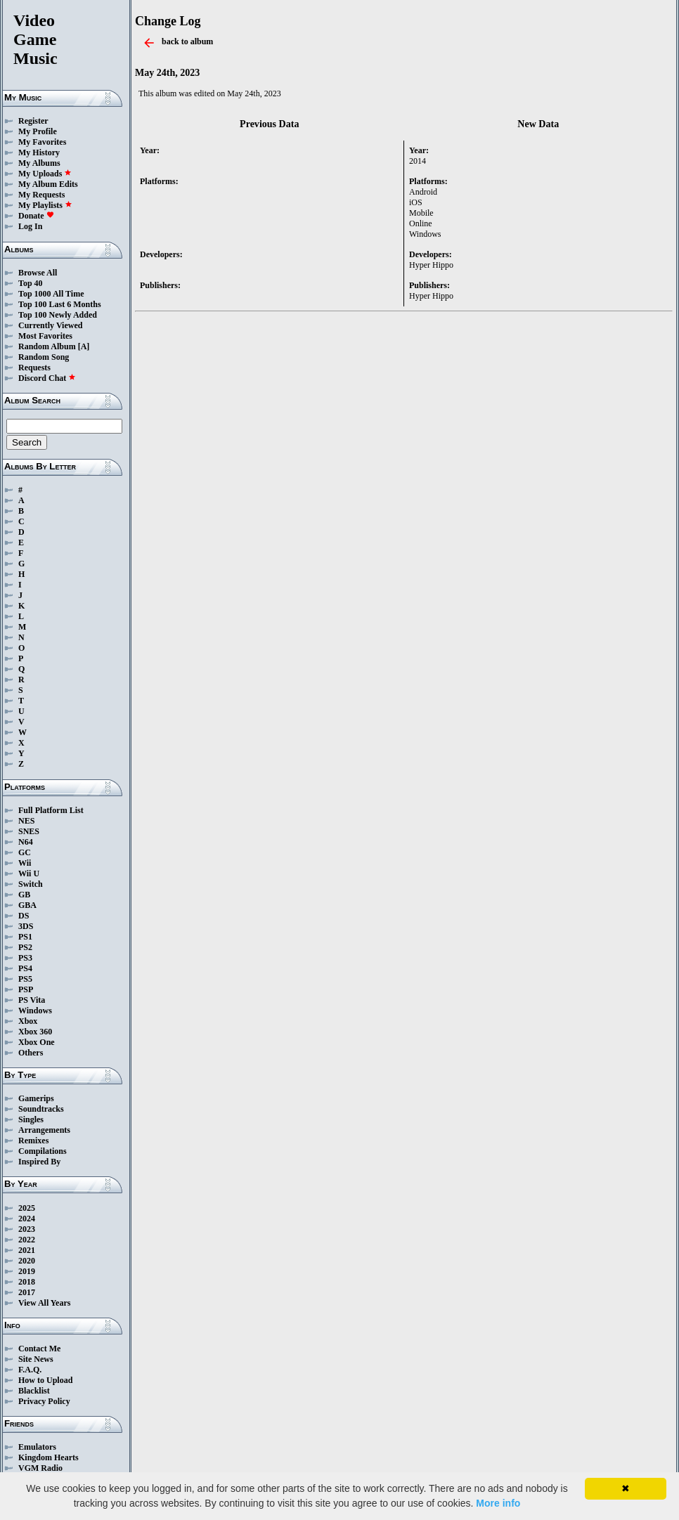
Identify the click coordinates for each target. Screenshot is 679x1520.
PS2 (25, 947)
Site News (35, 1359)
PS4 (25, 968)
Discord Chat (47, 378)
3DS (25, 926)
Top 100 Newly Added (57, 315)
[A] (84, 346)
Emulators (37, 1447)
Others (30, 1053)
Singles (31, 1119)
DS (23, 916)
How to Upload (45, 1380)
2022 (26, 1240)
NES (26, 821)
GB (24, 894)
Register (33, 121)
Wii (24, 863)
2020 (26, 1261)
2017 (26, 1292)
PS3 (25, 958)
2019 (26, 1271)
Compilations (42, 1151)
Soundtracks (41, 1109)
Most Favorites (45, 336)
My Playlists (45, 205)
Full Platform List (51, 810)
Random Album (47, 346)
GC (24, 852)
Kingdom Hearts (48, 1457)
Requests (34, 367)
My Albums (39, 163)
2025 (26, 1208)
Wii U (28, 873)
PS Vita (31, 1000)
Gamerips (36, 1098)
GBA (27, 905)
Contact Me (39, 1348)
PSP (25, 989)
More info (498, 1503)
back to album (187, 41)
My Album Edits (48, 184)
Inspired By (39, 1162)
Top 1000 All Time (51, 294)
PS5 (25, 979)
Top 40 (30, 283)
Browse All (37, 273)
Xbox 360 (35, 1032)
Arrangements (44, 1130)
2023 (26, 1229)
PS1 (25, 937)
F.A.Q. (29, 1370)
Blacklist (34, 1391)
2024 (26, 1218)
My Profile (37, 131)
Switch (30, 884)
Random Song (43, 357)
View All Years (44, 1303)
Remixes (33, 1140)
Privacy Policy (44, 1401)
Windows (35, 1010)
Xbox (27, 1021)
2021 (26, 1250)
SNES (28, 831)
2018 (26, 1282)
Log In (30, 226)
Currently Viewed (50, 325)
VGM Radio (40, 1468)
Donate (36, 216)
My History (39, 152)
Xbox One (36, 1042)
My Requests (41, 195)
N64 (25, 842)
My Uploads (45, 173)
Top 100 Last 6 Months (59, 304)
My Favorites (42, 142)
